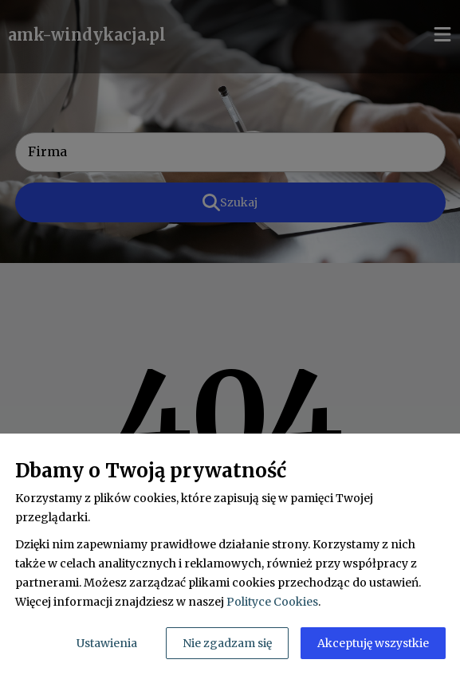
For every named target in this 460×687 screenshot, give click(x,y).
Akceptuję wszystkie (373, 643)
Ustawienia (107, 643)
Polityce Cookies (272, 602)
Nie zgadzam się (227, 643)
